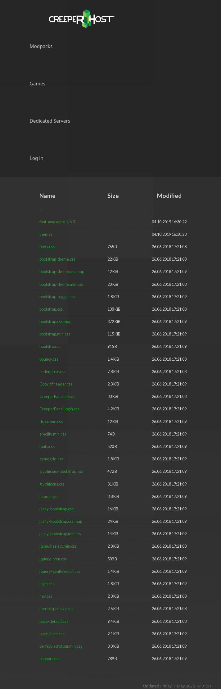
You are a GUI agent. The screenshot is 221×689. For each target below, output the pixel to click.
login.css (46, 583)
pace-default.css (53, 621)
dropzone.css (51, 421)
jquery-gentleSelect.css (59, 571)
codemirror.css (52, 371)
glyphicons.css (52, 483)
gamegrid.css (51, 458)
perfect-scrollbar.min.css (60, 646)
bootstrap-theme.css (57, 259)
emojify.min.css (52, 433)
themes (45, 234)
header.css (48, 496)
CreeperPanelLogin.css (59, 408)
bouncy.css (48, 359)
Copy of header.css (55, 383)
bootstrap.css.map (55, 321)
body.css (47, 246)
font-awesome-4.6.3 (57, 221)
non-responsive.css (56, 608)
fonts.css (47, 446)
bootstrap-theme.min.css (61, 284)
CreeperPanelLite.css (57, 396)
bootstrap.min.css (54, 333)
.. (40, 209)
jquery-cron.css (53, 558)
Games (37, 83)
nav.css (45, 596)
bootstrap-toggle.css (57, 296)
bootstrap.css (51, 309)
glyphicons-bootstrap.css (61, 471)
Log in (36, 158)
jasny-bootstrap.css (56, 508)
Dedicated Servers (50, 121)
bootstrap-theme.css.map (61, 271)
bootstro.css (50, 346)
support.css (49, 658)
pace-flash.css (51, 633)
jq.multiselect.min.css (58, 546)
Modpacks (41, 46)
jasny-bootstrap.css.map (60, 521)
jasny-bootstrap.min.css (60, 533)
